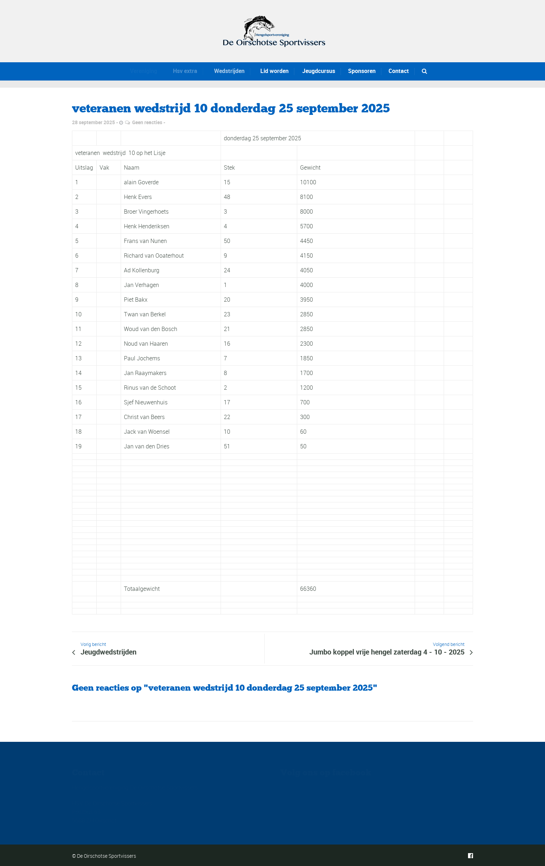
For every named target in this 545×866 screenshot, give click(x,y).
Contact (399, 71)
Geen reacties (147, 122)
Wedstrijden (223, 71)
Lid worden (270, 71)
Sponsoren (362, 71)
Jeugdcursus (317, 71)
